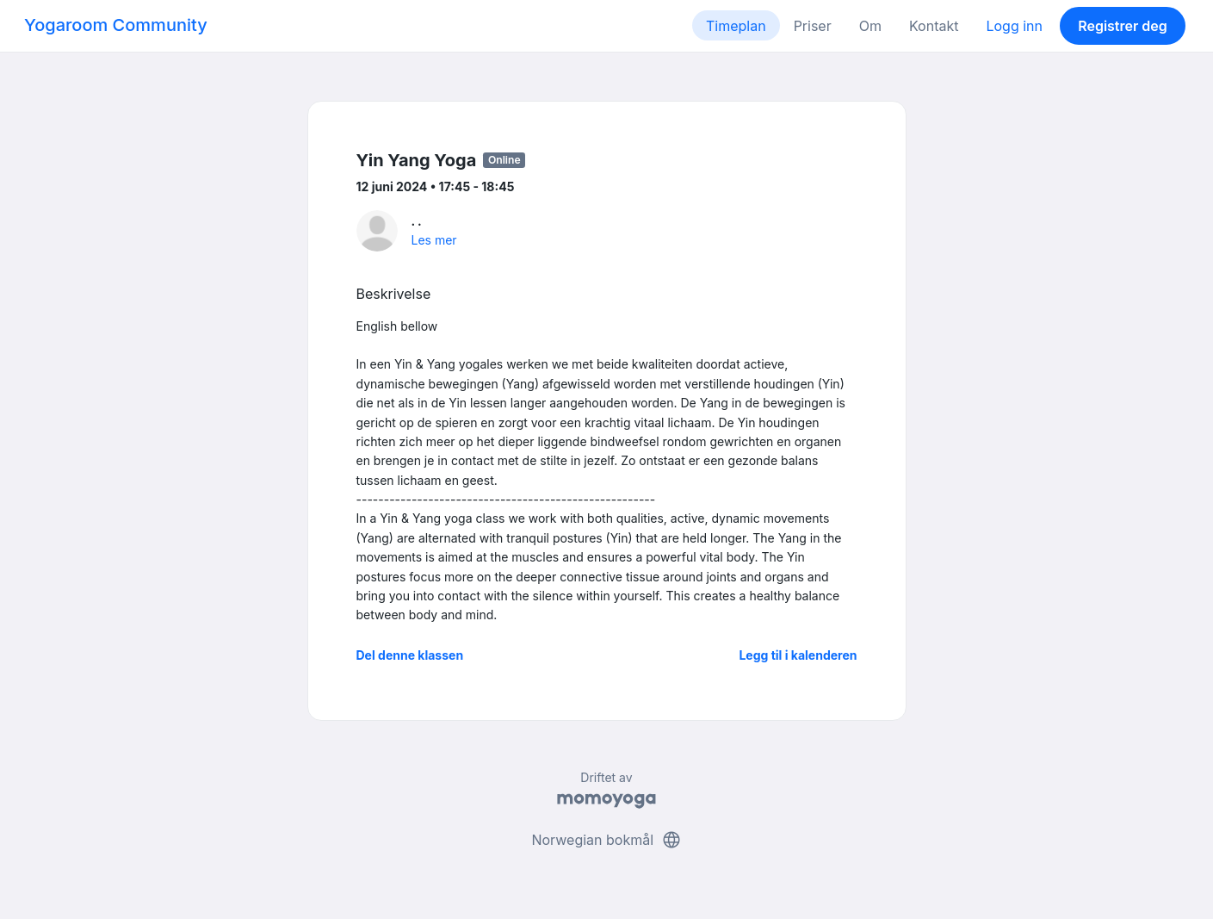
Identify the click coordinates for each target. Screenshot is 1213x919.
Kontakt (933, 25)
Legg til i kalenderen (798, 655)
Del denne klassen (410, 655)
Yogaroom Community (115, 25)
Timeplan (736, 25)
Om (870, 25)
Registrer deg (1122, 25)
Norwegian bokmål (606, 839)
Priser (813, 25)
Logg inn (1014, 25)
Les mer (434, 240)
